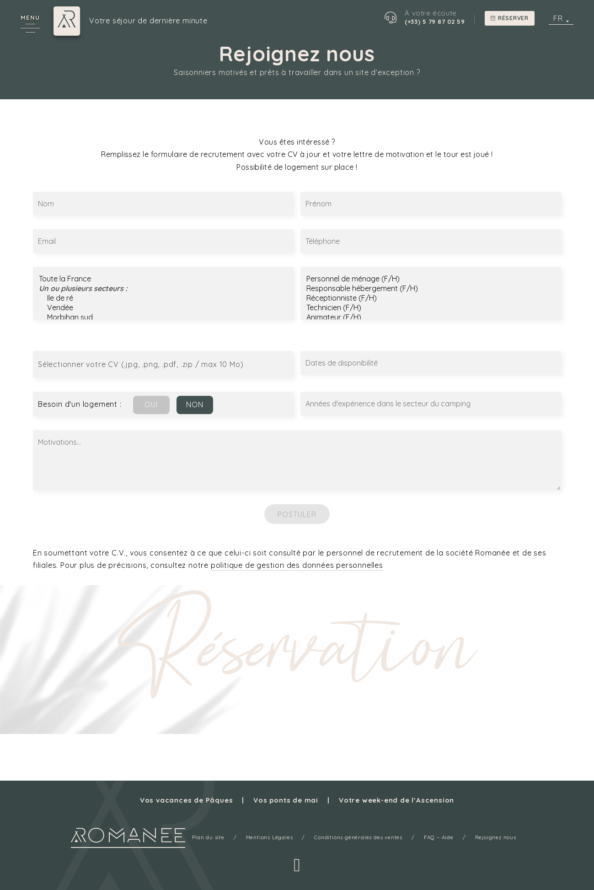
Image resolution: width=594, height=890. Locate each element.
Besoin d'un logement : (80, 404)
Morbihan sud (163, 317)
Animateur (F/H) (430, 317)
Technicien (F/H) (430, 308)
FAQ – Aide (439, 837)
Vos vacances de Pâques (186, 800)
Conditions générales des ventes (358, 837)
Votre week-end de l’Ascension (396, 800)
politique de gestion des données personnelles (297, 565)
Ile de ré (163, 298)
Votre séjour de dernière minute (148, 21)
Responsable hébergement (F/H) (430, 288)
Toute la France (163, 279)
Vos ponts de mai (285, 800)
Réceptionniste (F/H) (430, 298)
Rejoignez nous (495, 837)
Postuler (297, 514)
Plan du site (208, 837)
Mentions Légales (269, 837)
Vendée (163, 308)
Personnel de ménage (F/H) (430, 279)
